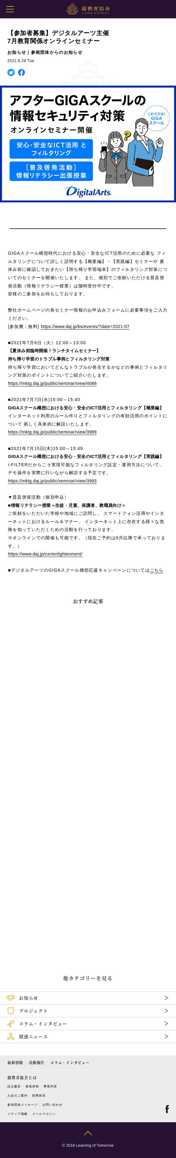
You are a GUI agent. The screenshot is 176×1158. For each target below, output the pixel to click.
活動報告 (36, 1062)
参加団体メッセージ (22, 1104)
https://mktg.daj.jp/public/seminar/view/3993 (52, 480)
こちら (156, 570)
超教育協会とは (22, 1077)
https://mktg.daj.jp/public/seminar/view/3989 (52, 432)
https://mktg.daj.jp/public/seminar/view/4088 (52, 383)
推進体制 (32, 1086)
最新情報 (15, 1062)
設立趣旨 (14, 1086)
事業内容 (50, 1086)
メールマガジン (44, 1114)
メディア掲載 (17, 1114)
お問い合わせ (52, 1104)
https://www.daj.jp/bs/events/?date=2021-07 (85, 326)
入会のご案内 (17, 1095)
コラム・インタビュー (70, 1062)
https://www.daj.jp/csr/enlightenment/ (45, 553)
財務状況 (39, 1095)
